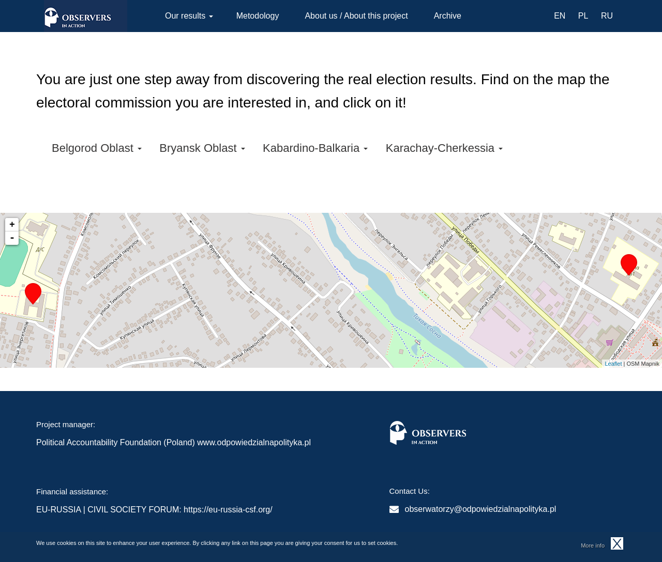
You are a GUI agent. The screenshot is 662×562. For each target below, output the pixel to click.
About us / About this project (356, 15)
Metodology (257, 15)
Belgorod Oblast (97, 148)
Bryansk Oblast (202, 148)
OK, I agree (617, 543)
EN (559, 15)
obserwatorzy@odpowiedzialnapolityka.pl (480, 509)
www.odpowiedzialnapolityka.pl (254, 442)
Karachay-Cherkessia (444, 148)
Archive (447, 15)
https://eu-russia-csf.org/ (228, 509)
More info (593, 545)
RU (607, 15)
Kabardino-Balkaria (315, 148)
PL (583, 15)
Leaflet (613, 364)
